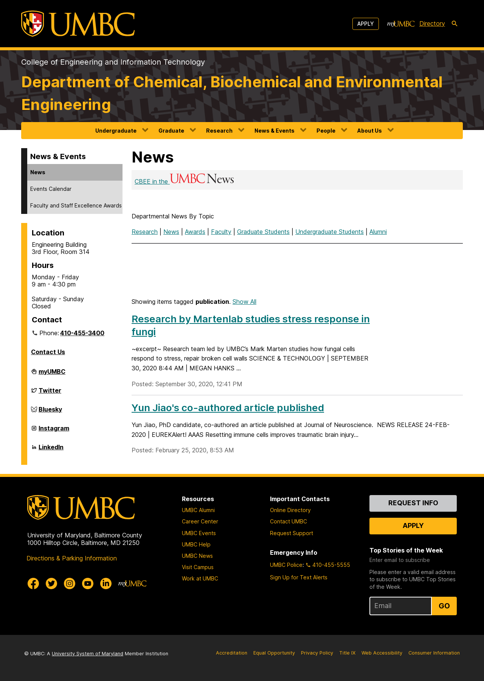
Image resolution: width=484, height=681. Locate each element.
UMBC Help (196, 544)
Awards (195, 231)
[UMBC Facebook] (33, 583)
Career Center (200, 521)
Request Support (291, 533)
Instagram (54, 431)
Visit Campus (198, 567)
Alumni (378, 231)
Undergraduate (116, 130)
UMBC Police (286, 565)
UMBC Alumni (198, 510)
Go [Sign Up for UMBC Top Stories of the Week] (444, 605)
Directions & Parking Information (71, 558)
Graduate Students (263, 231)
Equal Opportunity (274, 653)
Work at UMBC (200, 578)
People (325, 130)
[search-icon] (454, 23)
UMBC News (197, 556)
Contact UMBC (288, 521)
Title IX (347, 653)
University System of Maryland (87, 653)
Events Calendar (50, 189)
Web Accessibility (381, 653)
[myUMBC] (401, 23)
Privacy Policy (317, 653)
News (37, 172)
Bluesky (50, 412)
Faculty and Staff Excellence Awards (76, 205)
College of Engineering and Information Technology (113, 62)
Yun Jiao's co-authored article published (228, 407)
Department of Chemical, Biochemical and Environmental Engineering (232, 93)
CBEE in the (185, 181)
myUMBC (52, 374)
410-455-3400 (82, 333)
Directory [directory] (432, 23)
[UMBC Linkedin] (106, 583)
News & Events (274, 130)
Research (219, 130)
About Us (369, 130)
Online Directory (290, 510)
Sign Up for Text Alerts (298, 577)
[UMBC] (78, 23)
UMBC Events (199, 533)
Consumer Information (434, 653)
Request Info (413, 503)
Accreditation (231, 653)
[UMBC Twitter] (51, 583)
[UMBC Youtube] (87, 583)
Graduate (171, 130)
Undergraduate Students (329, 231)
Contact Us (48, 352)
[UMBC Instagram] (69, 583)
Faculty (221, 231)
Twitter (50, 393)
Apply (365, 23)
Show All (244, 301)
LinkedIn (51, 450)
